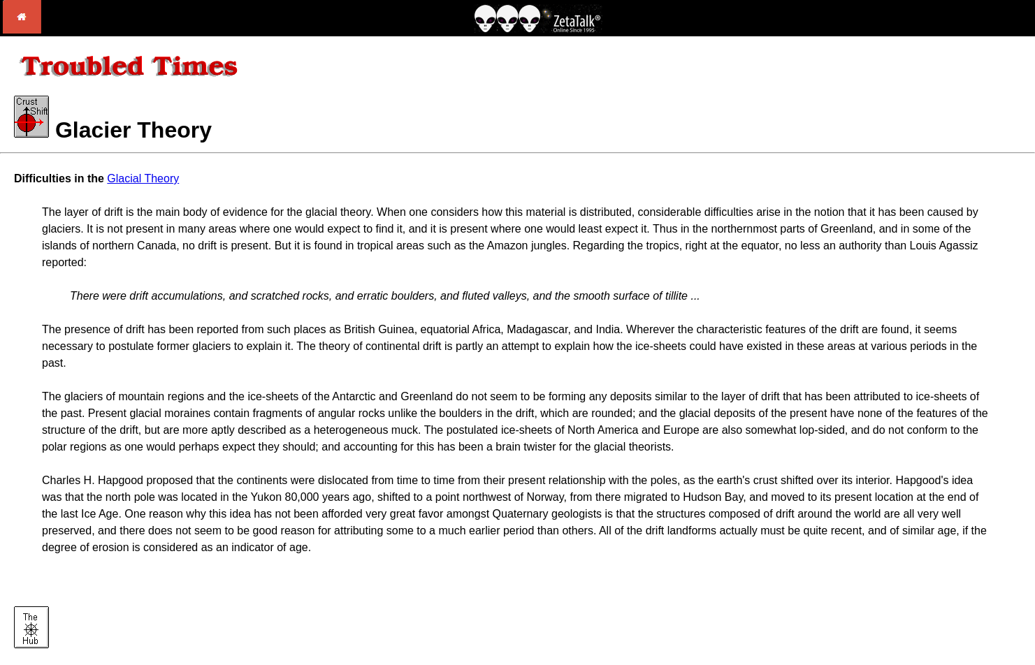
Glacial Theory (143, 178)
